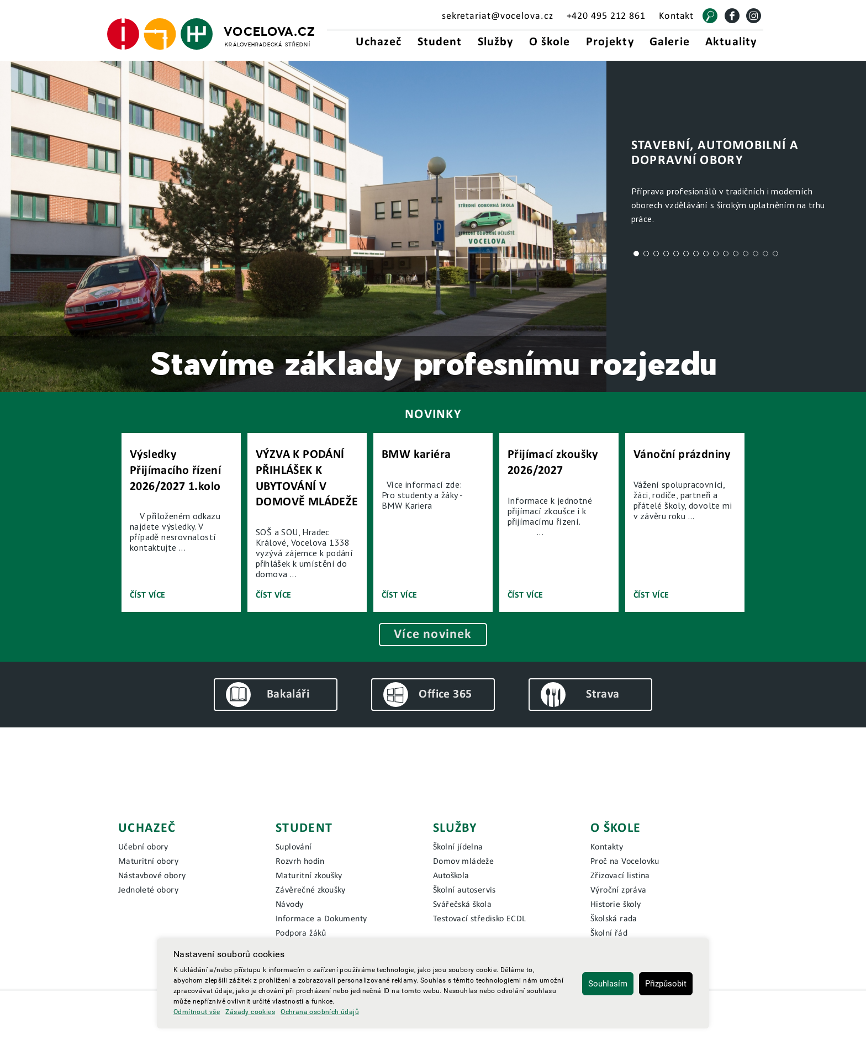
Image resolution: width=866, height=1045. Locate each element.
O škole (550, 42)
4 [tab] (666, 253)
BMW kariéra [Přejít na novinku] (416, 454)
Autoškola (451, 876)
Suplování (294, 847)
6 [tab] (686, 253)
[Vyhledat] (710, 15)
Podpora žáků (301, 933)
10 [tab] (725, 253)
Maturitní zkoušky (309, 876)
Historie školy (615, 904)
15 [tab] (775, 253)
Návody (289, 904)
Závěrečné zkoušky (311, 890)
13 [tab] (755, 253)
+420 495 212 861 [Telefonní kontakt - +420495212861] (606, 16)
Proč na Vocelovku (624, 861)
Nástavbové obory (152, 876)
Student (440, 42)
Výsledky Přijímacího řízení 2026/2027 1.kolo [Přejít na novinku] (175, 470)
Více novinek (433, 634)
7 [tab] (696, 253)
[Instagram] (753, 15)
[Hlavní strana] (211, 34)
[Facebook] (732, 15)
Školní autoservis (464, 890)
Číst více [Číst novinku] (148, 595)
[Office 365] (433, 694)
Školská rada (613, 919)
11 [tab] (735, 253)
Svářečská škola (462, 904)
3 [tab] (656, 253)
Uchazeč (379, 42)
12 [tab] (745, 253)
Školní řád (608, 933)
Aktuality (731, 42)
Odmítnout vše (196, 1012)
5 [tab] (676, 253)
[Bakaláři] (275, 694)
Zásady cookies (250, 1012)
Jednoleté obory (148, 890)
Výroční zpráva (618, 890)
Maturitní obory (148, 861)
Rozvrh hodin (300, 861)
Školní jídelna (458, 847)
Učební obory (143, 847)
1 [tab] (636, 253)
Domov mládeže (463, 861)
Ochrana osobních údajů (320, 1012)
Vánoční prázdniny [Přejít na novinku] (682, 454)
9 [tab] (716, 253)
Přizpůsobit (666, 984)
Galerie (670, 42)
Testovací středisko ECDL (479, 919)
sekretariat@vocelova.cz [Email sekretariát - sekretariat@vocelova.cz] (497, 16)
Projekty (610, 42)
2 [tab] (646, 253)
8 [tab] (706, 253)
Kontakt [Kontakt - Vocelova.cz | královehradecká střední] (676, 16)
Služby (496, 42)
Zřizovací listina (620, 876)
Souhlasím (607, 984)
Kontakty (606, 847)
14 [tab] (765, 253)
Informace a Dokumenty (321, 919)
